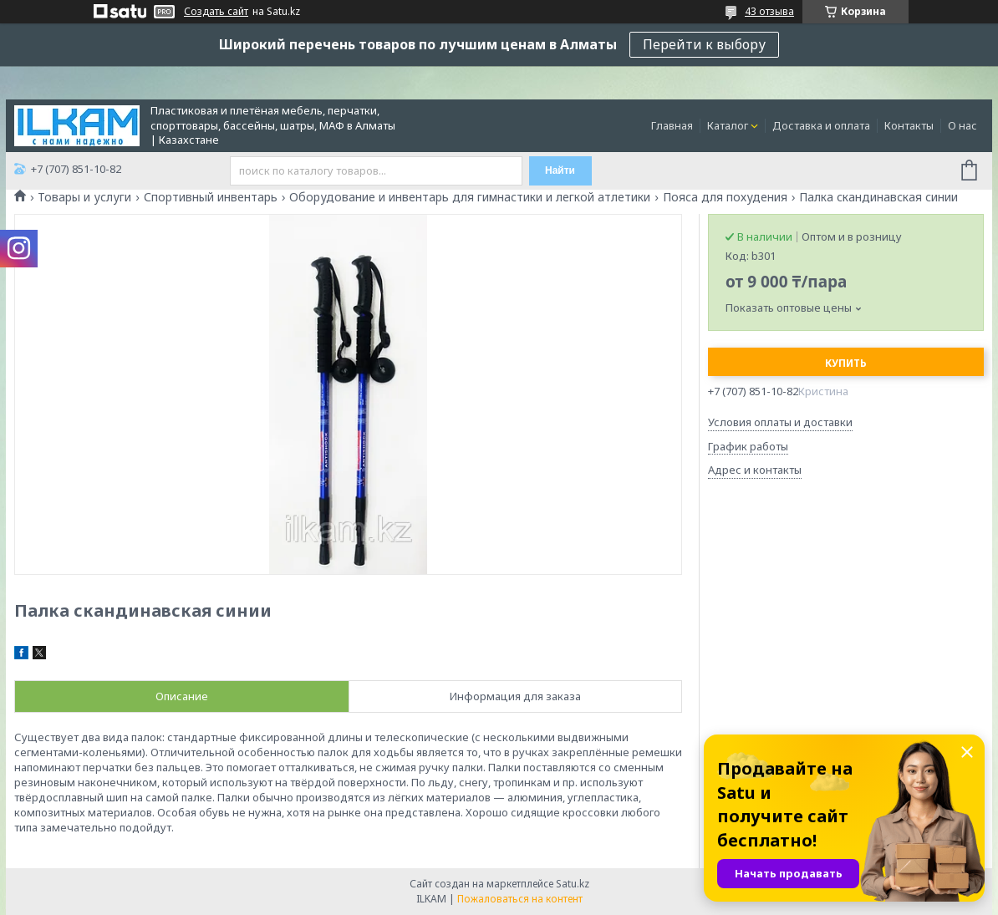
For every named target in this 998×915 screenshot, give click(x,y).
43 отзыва (769, 11)
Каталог (727, 125)
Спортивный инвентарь (211, 197)
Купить (846, 363)
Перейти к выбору (704, 44)
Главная (672, 125)
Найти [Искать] (560, 170)
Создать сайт (216, 12)
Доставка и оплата (821, 125)
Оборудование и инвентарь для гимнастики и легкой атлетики (469, 197)
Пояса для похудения (725, 197)
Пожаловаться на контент (520, 899)
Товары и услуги (84, 197)
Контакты (909, 125)
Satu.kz (572, 884)
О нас (962, 125)
